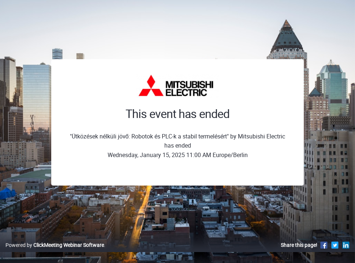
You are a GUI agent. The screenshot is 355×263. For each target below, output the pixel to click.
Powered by (54, 252)
